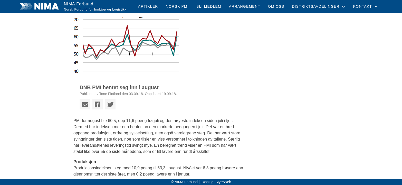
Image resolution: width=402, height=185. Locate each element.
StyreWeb (223, 182)
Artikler (148, 6)
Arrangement (244, 6)
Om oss (276, 6)
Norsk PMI (177, 6)
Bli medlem (208, 6)
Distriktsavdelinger (318, 6)
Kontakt (365, 6)
